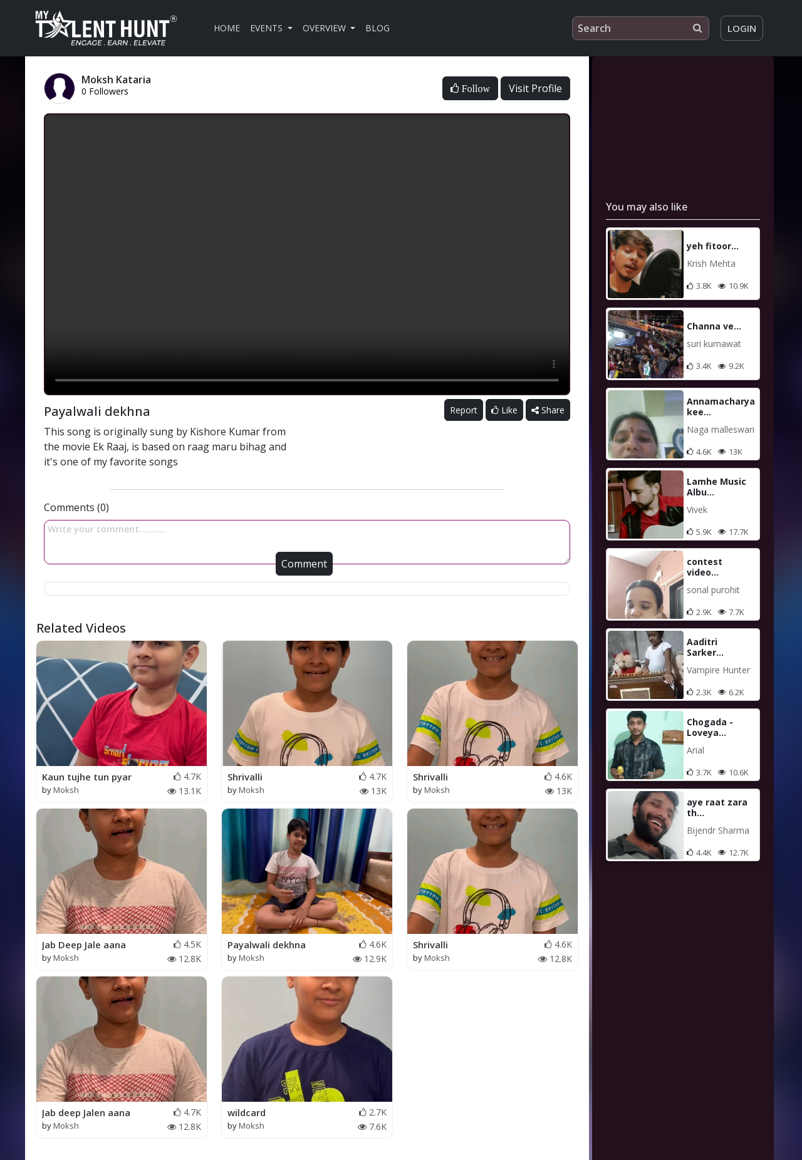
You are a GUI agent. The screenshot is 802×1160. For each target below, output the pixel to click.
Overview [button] (325, 28)
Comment (304, 564)
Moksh (66, 789)
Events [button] (267, 28)
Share (548, 410)
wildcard (246, 1112)
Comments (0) (76, 507)
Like (504, 410)
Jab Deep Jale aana (84, 944)
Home (227, 28)
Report (463, 410)
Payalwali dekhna (266, 944)
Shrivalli (245, 776)
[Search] (640, 28)
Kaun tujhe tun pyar (87, 776)
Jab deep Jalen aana (86, 1112)
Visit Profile (535, 88)
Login (741, 28)
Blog (377, 28)
